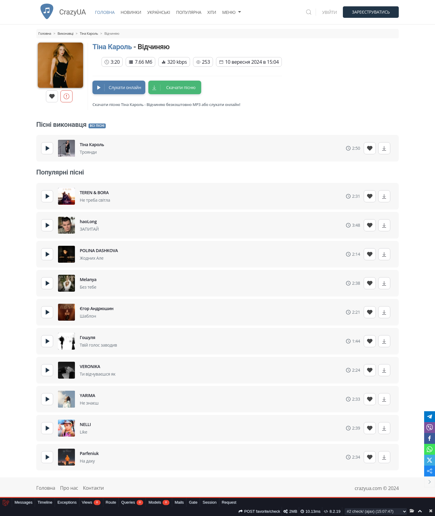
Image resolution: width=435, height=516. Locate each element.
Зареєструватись (371, 12)
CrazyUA (61, 12)
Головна (104, 12)
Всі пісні (97, 125)
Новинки (131, 12)
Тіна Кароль (112, 47)
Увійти (329, 12)
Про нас (69, 488)
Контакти (93, 488)
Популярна (188, 12)
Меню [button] (232, 12)
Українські (158, 12)
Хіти (211, 12)
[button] (311, 12)
